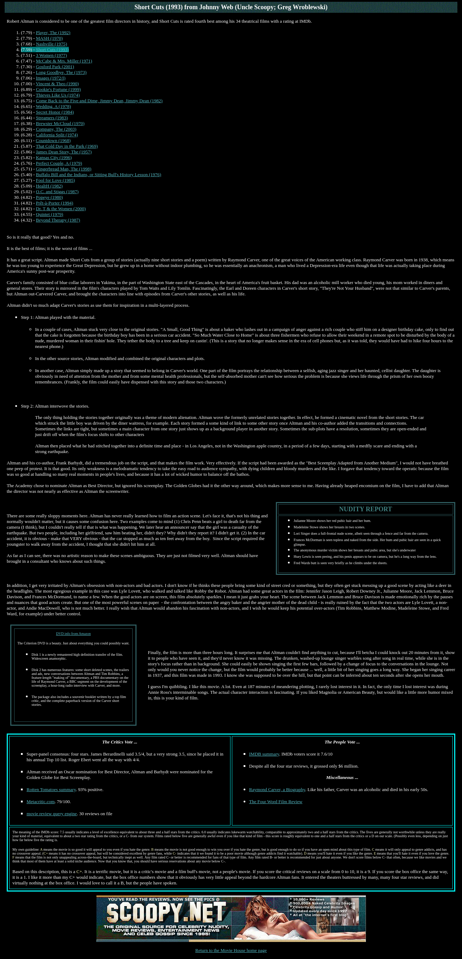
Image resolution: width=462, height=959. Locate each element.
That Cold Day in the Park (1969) (67, 146)
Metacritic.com (41, 801)
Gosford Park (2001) (55, 66)
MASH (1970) (49, 38)
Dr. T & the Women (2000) (61, 208)
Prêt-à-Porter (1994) (54, 203)
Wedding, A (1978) (53, 106)
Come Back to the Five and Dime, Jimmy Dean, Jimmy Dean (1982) (99, 100)
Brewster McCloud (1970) (60, 123)
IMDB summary (264, 754)
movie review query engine (52, 813)
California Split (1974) (57, 134)
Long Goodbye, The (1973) (61, 72)
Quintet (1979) (49, 214)
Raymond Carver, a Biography (277, 789)
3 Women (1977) (51, 55)
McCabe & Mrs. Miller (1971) (64, 61)
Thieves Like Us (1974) (58, 95)
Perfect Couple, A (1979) (59, 163)
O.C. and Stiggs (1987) (57, 191)
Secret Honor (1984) (55, 112)
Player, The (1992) (53, 32)
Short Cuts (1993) (52, 49)
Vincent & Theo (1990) (57, 83)
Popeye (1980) (49, 197)
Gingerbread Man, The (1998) (63, 168)
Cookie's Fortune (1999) (58, 89)
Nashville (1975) (51, 44)
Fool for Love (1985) (55, 180)
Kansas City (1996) (54, 157)
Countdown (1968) (53, 140)
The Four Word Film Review (275, 801)
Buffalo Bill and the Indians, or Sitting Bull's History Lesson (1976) (98, 174)
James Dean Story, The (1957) (63, 151)
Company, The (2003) (56, 129)
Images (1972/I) (50, 78)
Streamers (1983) (52, 117)
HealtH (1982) (49, 186)
